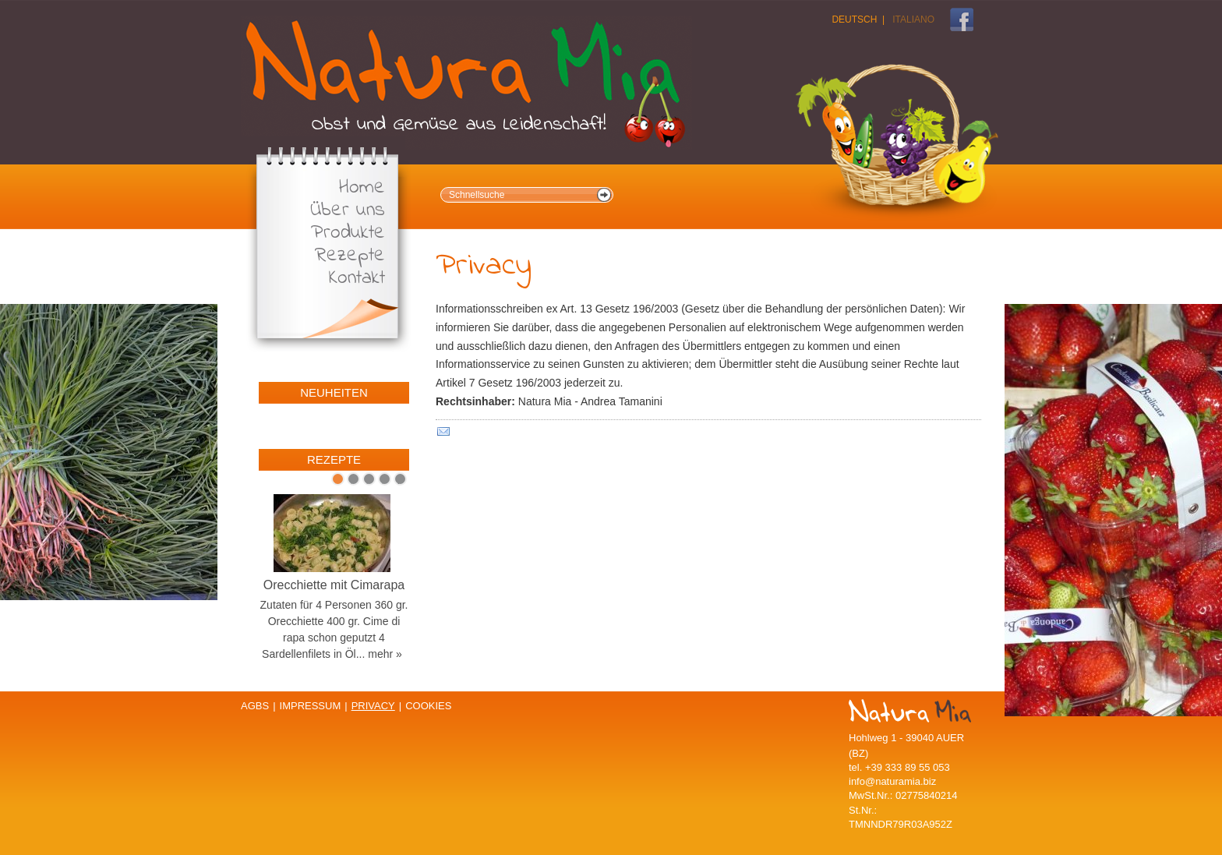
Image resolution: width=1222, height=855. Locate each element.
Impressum (310, 706)
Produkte (348, 233)
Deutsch (854, 19)
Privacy (373, 706)
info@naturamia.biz (892, 781)
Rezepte (350, 256)
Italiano (913, 19)
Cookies (428, 706)
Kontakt (357, 278)
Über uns (347, 211)
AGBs (255, 706)
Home (362, 188)
